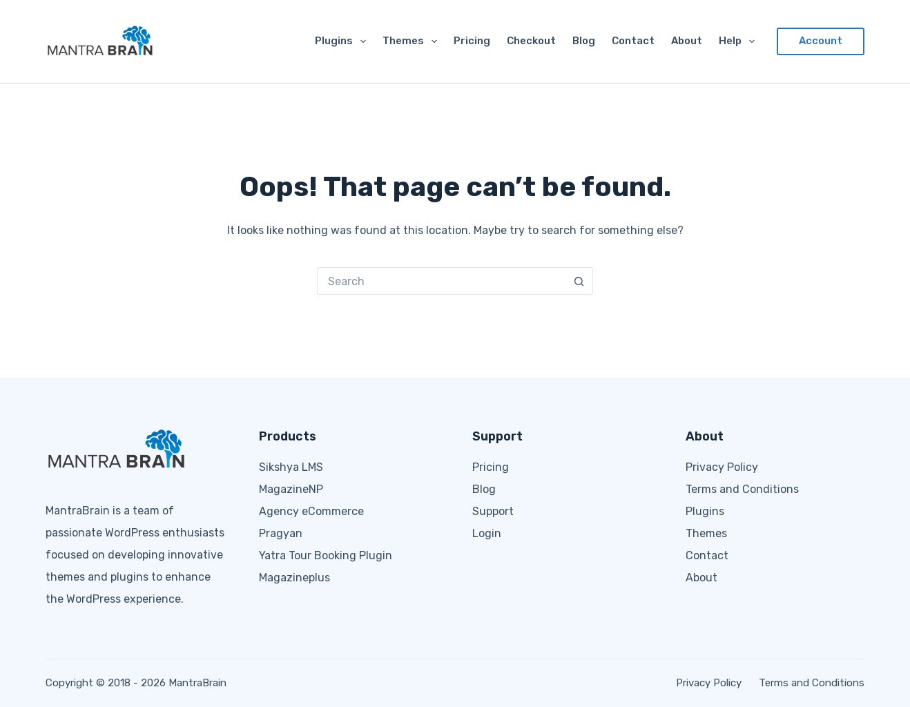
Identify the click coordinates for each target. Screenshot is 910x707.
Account (820, 41)
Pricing (472, 41)
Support (493, 511)
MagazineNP (291, 489)
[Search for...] (441, 281)
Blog (583, 41)
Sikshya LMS (291, 467)
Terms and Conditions (742, 489)
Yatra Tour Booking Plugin (325, 555)
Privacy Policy (722, 467)
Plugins (343, 41)
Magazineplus (294, 577)
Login (486, 533)
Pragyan (280, 533)
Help (739, 41)
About (686, 41)
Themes (413, 41)
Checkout (531, 41)
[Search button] (579, 281)
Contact (633, 41)
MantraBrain (197, 683)
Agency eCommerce (311, 511)
